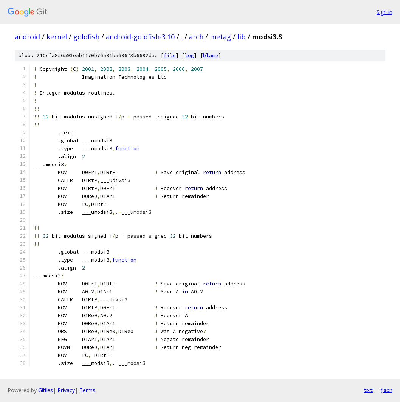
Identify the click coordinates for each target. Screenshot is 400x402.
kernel (57, 36)
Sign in (384, 12)
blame (210, 55)
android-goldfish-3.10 (140, 36)
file (170, 55)
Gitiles (45, 390)
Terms (87, 390)
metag (220, 36)
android (27, 36)
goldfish (86, 36)
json (386, 389)
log (189, 55)
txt (368, 389)
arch (196, 36)
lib (241, 36)
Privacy (66, 390)
